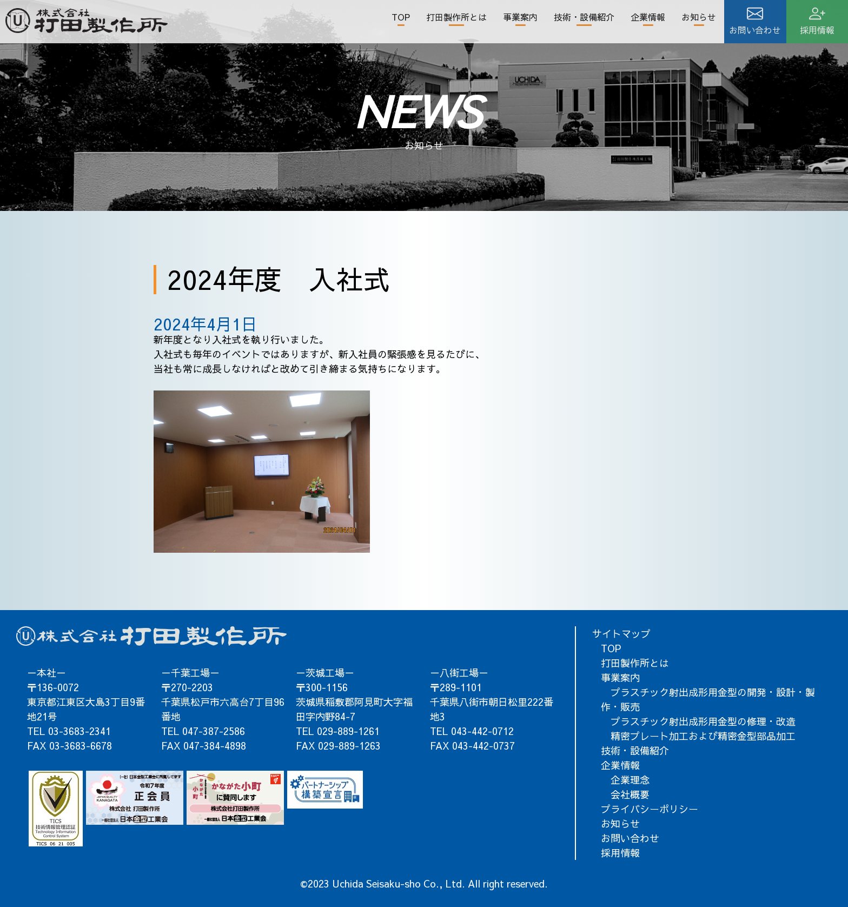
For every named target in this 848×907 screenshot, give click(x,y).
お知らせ (698, 17)
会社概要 (625, 794)
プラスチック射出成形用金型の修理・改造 (698, 721)
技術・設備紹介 (584, 17)
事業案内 (520, 17)
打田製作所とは (456, 17)
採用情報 (620, 852)
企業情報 (648, 17)
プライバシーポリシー (649, 809)
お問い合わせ (630, 838)
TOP (401, 17)
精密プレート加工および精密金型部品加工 (698, 736)
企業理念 (625, 779)
